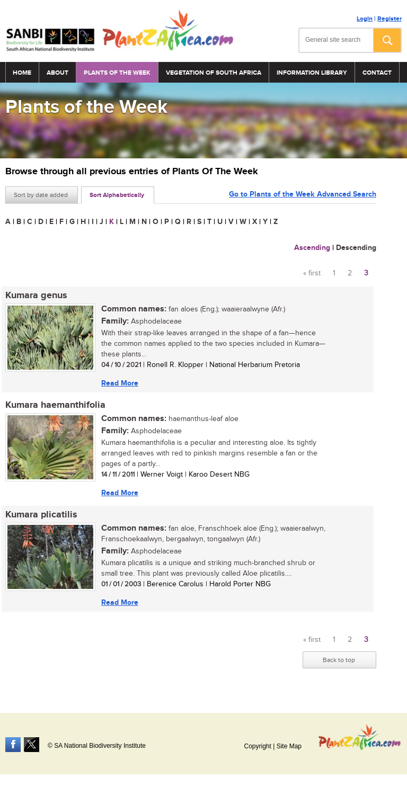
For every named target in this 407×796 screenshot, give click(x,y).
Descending (356, 247)
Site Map (289, 746)
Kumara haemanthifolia (55, 405)
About (57, 73)
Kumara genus (36, 295)
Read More (119, 383)
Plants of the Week (117, 73)
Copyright (257, 746)
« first (312, 273)
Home (22, 73)
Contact (377, 73)
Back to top (339, 660)
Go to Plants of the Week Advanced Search (302, 194)
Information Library (312, 73)
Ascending (312, 247)
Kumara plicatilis (41, 515)
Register (389, 19)
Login (365, 19)
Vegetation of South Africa (213, 73)
